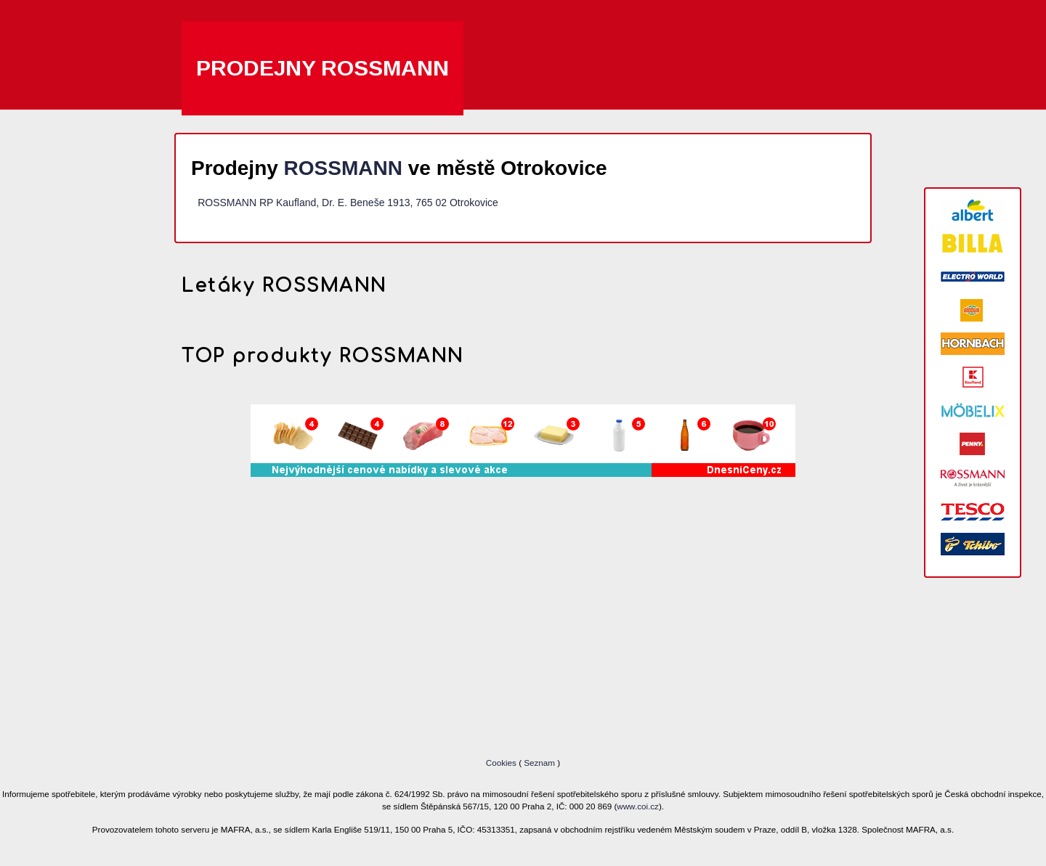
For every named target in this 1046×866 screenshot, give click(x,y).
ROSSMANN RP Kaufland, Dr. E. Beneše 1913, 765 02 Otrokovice (348, 202)
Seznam (539, 762)
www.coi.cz (638, 806)
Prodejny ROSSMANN (322, 68)
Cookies (502, 762)
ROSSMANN (343, 168)
